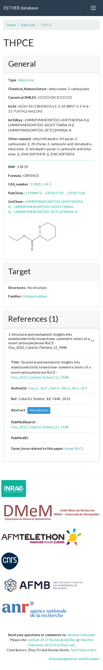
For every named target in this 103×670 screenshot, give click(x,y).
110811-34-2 (40, 184)
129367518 (76, 193)
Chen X (54, 388)
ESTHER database (21, 7)
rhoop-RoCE (73, 448)
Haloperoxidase (35, 296)
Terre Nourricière (83, 650)
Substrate (28, 25)
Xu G (75, 388)
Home (11, 25)
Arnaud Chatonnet (81, 635)
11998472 (33, 193)
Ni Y (84, 388)
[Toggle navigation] (93, 8)
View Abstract (39, 410)
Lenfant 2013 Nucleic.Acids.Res (51, 640)
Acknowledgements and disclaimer (74, 659)
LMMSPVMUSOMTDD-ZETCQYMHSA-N (45, 212)
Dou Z (33, 388)
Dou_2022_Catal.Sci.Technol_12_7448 (40, 377)
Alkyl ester (26, 80)
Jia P (43, 388)
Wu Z (66, 388)
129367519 (54, 193)
